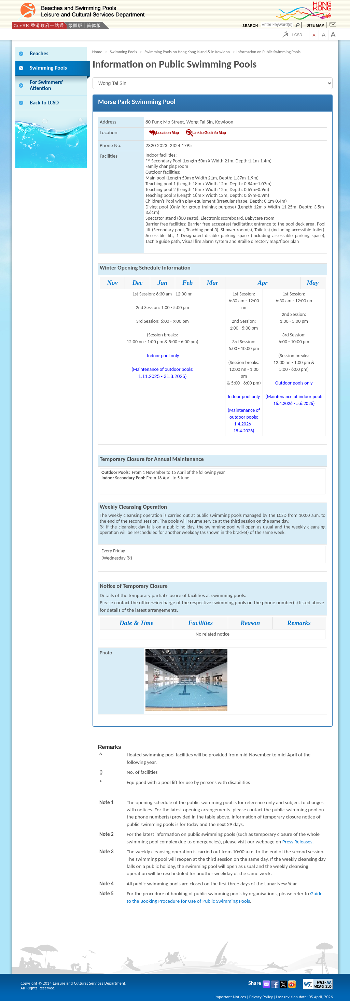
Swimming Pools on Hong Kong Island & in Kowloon (187, 51)
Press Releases (297, 842)
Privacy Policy (261, 996)
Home (97, 51)
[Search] (277, 24)
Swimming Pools (123, 51)
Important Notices (230, 996)
